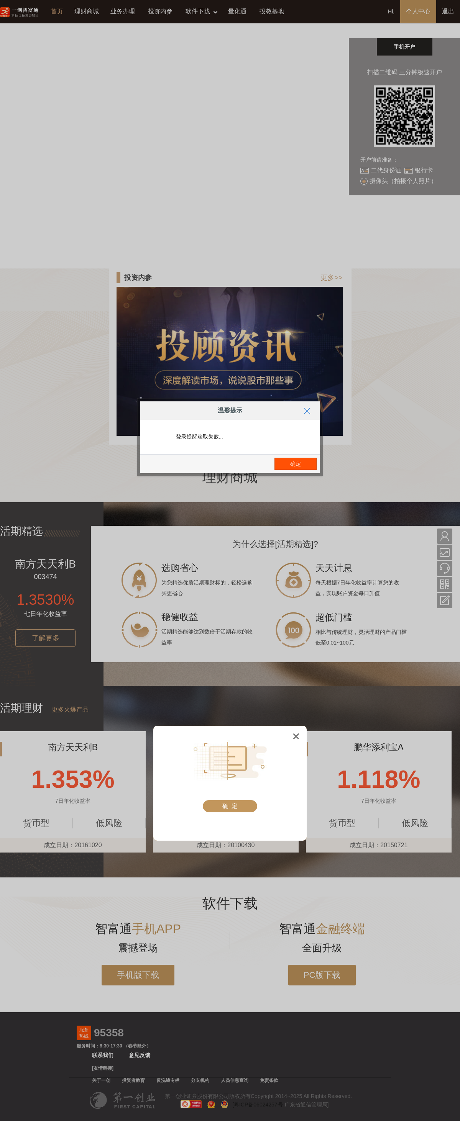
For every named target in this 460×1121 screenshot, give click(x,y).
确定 (295, 464)
